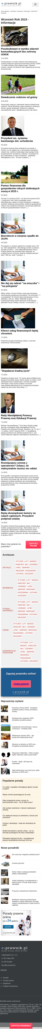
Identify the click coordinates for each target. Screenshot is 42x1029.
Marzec (33, 561)
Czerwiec (33, 564)
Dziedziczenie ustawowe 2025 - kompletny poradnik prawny (23, 719)
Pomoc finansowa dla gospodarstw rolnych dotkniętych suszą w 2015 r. (20, 188)
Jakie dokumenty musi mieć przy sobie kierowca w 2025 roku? (25, 771)
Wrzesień (3, 13)
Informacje (27, 11)
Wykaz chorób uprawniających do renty (16, 794)
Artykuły (7, 567)
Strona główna (5, 11)
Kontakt (5, 978)
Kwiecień (20, 564)
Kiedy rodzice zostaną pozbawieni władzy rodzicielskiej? (24, 873)
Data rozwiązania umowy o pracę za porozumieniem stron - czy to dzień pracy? (18, 801)
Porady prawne (8, 980)
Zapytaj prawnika (21, 1026)
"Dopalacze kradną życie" (15, 370)
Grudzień (29, 574)
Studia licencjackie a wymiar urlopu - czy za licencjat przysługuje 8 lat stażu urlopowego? (18, 831)
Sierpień (26, 567)
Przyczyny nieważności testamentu (24, 891)
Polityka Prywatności (10, 986)
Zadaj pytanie (21, 683)
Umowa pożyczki (18, 863)
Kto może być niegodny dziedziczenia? (26, 854)
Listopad (20, 574)
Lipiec (18, 567)
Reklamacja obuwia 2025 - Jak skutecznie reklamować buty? (23, 736)
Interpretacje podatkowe (9, 652)
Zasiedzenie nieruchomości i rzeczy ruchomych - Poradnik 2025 (24, 728)
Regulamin (7, 983)
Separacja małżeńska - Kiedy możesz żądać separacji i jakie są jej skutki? (25, 754)
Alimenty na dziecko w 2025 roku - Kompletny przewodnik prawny (24, 745)
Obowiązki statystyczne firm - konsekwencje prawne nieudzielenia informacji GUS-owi (18, 839)
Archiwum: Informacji (17, 11)
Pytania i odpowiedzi (8, 609)
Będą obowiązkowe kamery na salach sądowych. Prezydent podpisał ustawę (18, 516)
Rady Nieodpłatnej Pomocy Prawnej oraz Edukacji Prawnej (18, 417)
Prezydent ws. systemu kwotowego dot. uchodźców (17, 139)
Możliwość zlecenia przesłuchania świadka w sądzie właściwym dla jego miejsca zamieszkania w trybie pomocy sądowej (26, 902)
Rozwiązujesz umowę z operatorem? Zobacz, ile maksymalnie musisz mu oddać (19, 465)
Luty (26, 561)
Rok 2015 (34, 11)
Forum (6, 630)
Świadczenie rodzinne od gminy (19, 97)
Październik (30, 571)
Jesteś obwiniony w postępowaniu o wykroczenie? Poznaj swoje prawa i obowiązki (24, 882)
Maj (26, 564)
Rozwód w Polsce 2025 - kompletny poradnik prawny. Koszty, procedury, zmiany (25, 709)
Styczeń (19, 561)
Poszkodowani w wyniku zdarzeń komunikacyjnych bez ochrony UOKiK (20, 51)
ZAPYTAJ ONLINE (33, 544)
